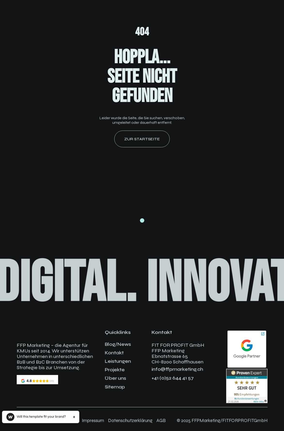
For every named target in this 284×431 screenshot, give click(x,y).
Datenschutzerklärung (130, 420)
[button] (40, 417)
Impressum (93, 420)
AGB (161, 420)
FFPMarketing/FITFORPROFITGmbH (230, 420)
